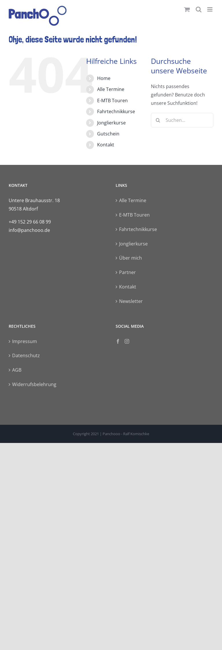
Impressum (24, 341)
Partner (127, 272)
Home (103, 78)
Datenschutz (26, 355)
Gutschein (108, 134)
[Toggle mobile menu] (210, 9)
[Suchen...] (182, 120)
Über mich (130, 258)
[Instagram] (127, 341)
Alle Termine (110, 89)
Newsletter (131, 301)
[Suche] (158, 120)
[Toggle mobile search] (198, 9)
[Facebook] (118, 341)
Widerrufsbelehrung (34, 384)
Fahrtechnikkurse (116, 111)
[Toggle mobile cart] (187, 9)
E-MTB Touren (112, 100)
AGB (16, 370)
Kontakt (105, 144)
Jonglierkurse (111, 123)
